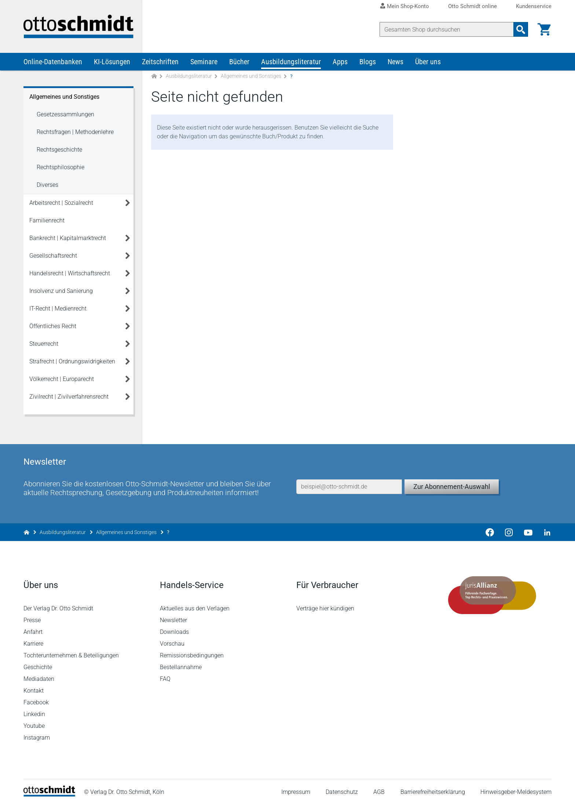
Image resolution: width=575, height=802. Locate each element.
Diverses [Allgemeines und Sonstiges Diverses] (47, 184)
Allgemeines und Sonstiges (251, 76)
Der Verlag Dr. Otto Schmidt (58, 605)
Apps (340, 61)
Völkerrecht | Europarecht (61, 378)
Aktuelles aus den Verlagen (195, 605)
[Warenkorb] (544, 29)
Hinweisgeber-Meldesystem (516, 788)
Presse (32, 616)
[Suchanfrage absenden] (520, 29)
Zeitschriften (160, 61)
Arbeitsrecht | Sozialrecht (61, 202)
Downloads (174, 628)
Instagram (36, 734)
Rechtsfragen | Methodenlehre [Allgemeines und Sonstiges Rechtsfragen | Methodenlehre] (75, 131)
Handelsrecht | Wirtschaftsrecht (69, 273)
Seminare (203, 61)
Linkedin (34, 710)
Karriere (33, 640)
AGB (379, 788)
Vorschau (172, 640)
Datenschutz (342, 788)
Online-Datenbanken (52, 61)
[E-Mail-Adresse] (349, 483)
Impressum (295, 788)
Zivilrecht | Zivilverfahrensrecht (69, 396)
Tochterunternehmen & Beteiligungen (71, 652)
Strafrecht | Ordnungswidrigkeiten (72, 361)
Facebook (36, 699)
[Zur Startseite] (154, 76)
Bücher (239, 61)
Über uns (428, 61)
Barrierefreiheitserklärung (432, 788)
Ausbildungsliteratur (291, 61)
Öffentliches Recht (52, 326)
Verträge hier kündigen (325, 605)
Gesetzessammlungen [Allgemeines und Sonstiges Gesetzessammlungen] (65, 114)
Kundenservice (534, 6)
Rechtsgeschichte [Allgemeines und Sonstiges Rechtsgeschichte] (59, 149)
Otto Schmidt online (472, 6)
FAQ (165, 675)
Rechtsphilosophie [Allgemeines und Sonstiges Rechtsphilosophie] (60, 167)
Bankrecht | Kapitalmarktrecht (67, 238)
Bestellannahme (181, 663)
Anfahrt (33, 628)
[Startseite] (49, 791)
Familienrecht (47, 220)
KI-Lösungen (112, 61)
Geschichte (37, 663)
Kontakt (33, 687)
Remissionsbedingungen (192, 652)
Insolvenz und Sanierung (61, 290)
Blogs (367, 61)
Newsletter (173, 616)
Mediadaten (38, 675)
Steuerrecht (43, 343)
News (395, 61)
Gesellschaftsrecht (53, 255)
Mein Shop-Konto (408, 6)
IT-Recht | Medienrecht (58, 308)
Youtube (34, 722)
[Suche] (447, 29)
